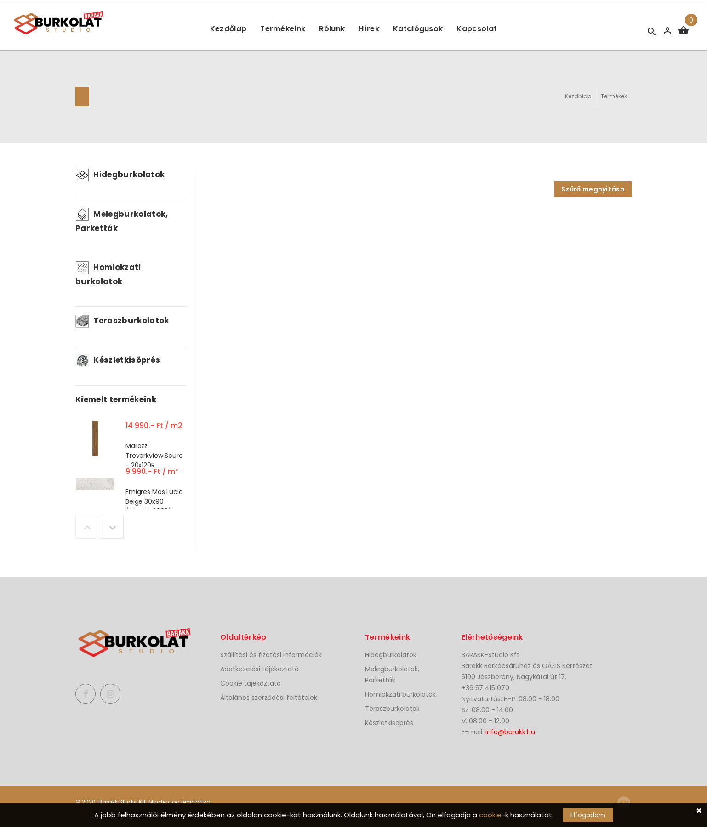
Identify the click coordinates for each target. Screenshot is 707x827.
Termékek (614, 96)
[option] (130, 440)
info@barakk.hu (510, 732)
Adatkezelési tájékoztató (259, 669)
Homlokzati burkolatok (400, 694)
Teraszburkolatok (122, 320)
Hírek (369, 28)
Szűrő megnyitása (593, 189)
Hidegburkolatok (120, 174)
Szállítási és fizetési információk (271, 654)
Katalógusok (418, 28)
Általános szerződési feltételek (268, 697)
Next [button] (112, 527)
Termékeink (282, 28)
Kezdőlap (228, 28)
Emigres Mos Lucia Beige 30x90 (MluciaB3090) (154, 501)
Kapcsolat (476, 28)
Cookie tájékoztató (250, 683)
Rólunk (332, 28)
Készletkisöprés (117, 360)
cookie (490, 815)
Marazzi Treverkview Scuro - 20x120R (154, 455)
